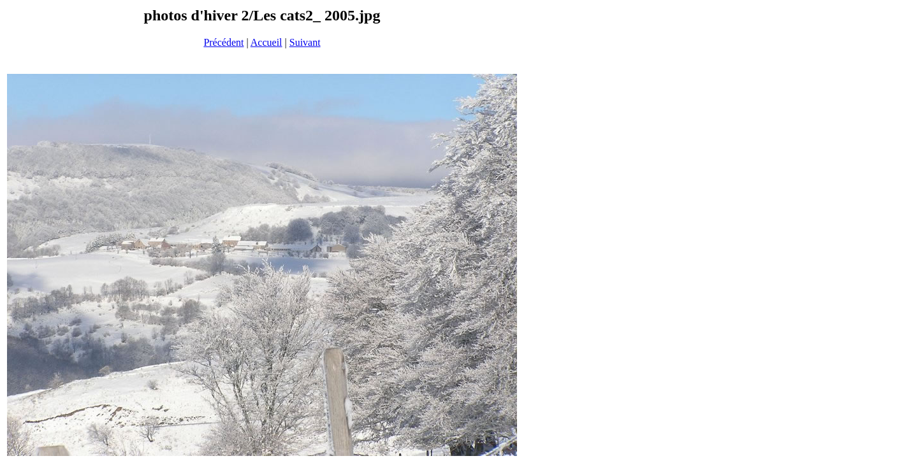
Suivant (305, 42)
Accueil (266, 42)
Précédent (223, 42)
